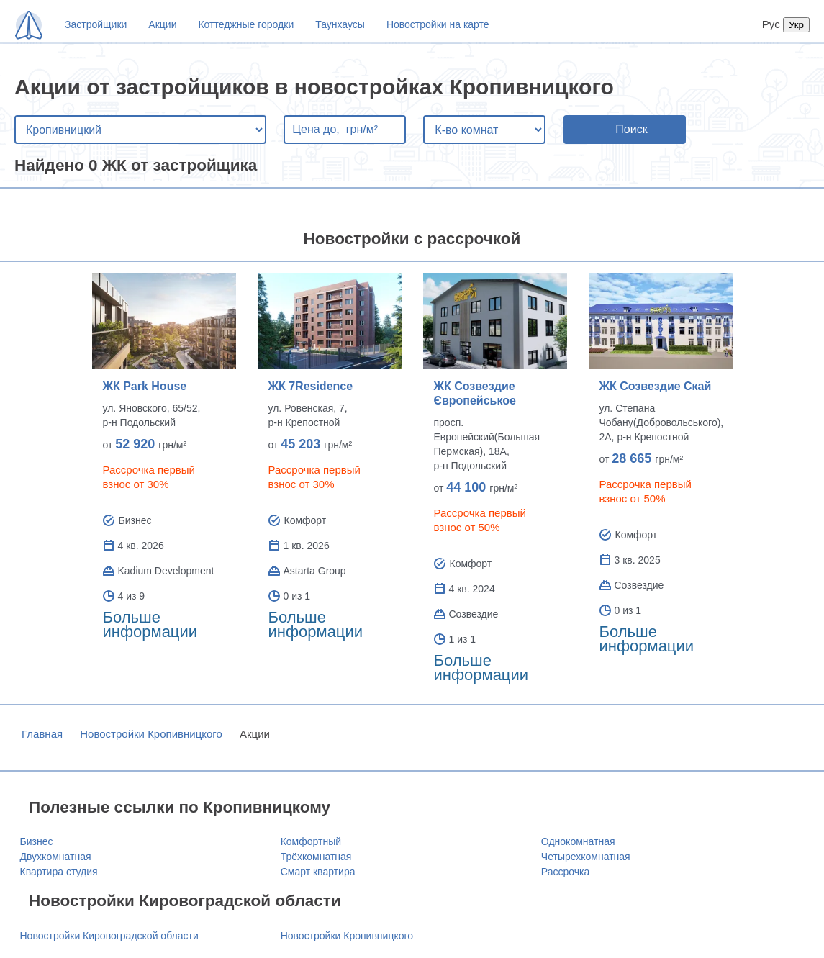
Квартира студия (59, 871)
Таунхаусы (340, 24)
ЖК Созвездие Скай (655, 386)
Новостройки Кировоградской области (109, 935)
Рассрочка (565, 871)
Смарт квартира (318, 871)
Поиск (631, 129)
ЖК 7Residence (310, 386)
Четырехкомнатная (585, 856)
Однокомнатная (578, 841)
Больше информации (150, 624)
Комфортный (311, 841)
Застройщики (96, 24)
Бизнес (36, 841)
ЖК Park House (145, 386)
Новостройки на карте (437, 24)
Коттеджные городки (246, 24)
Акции (162, 24)
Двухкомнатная (55, 856)
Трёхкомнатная (316, 856)
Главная (42, 734)
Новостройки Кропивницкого (151, 734)
